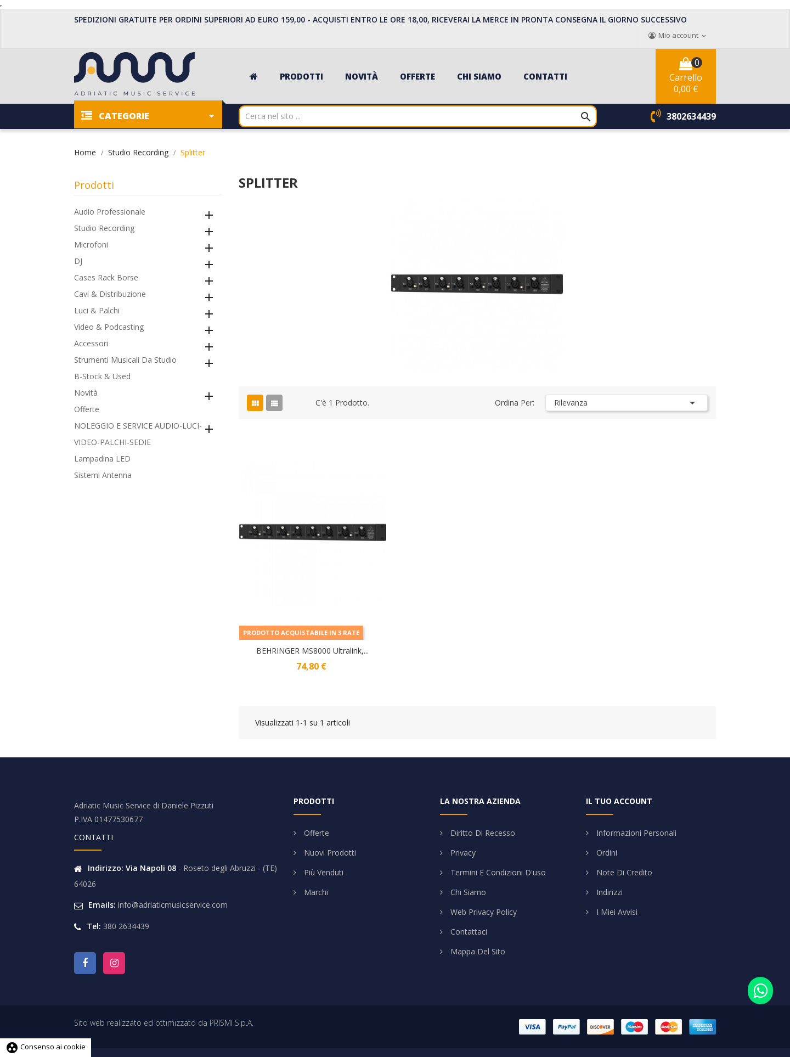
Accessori (91, 343)
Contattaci (467, 931)
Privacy (462, 852)
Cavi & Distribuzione (110, 294)
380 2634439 (126, 926)
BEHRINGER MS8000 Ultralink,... (312, 650)
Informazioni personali (635, 833)
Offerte (86, 409)
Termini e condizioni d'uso (497, 872)
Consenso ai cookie (45, 1047)
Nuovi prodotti (329, 852)
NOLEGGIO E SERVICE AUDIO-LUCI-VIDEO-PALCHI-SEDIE (138, 433)
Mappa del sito (476, 951)
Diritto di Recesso (481, 833)
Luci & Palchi (97, 310)
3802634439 (691, 116)
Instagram (114, 963)
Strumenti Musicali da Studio (125, 360)
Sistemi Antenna (103, 475)
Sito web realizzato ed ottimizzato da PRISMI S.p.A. (163, 1022)
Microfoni (91, 244)
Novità (86, 392)
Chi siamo (467, 892)
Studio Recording (104, 228)
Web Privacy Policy (482, 912)
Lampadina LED (102, 458)
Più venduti (322, 872)
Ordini (605, 852)
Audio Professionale (109, 211)
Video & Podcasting (109, 327)
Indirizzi (608, 892)
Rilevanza (626, 402)
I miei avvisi (615, 912)
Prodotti (94, 185)
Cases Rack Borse (106, 277)
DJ (78, 261)
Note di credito (623, 872)
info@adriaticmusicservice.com (173, 904)
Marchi (315, 892)
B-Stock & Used (102, 376)
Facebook (85, 963)
